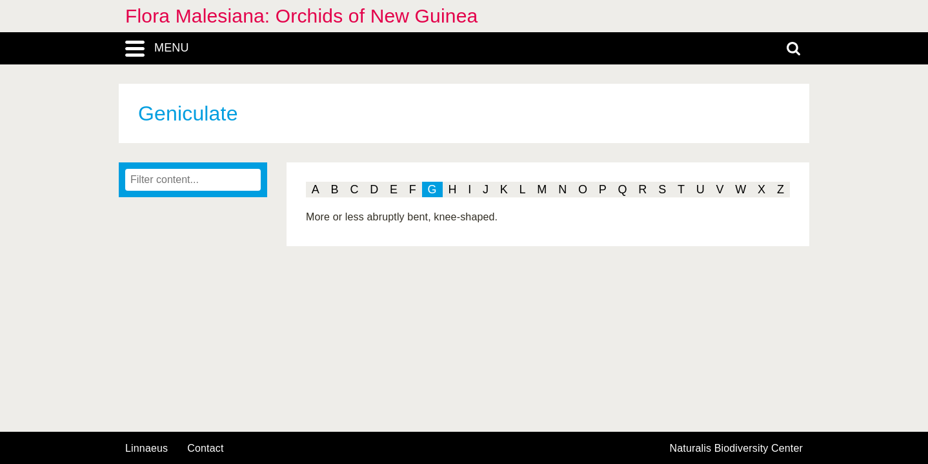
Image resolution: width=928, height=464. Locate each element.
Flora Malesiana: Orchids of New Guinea (301, 15)
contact (205, 448)
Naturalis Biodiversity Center (736, 448)
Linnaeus (146, 448)
